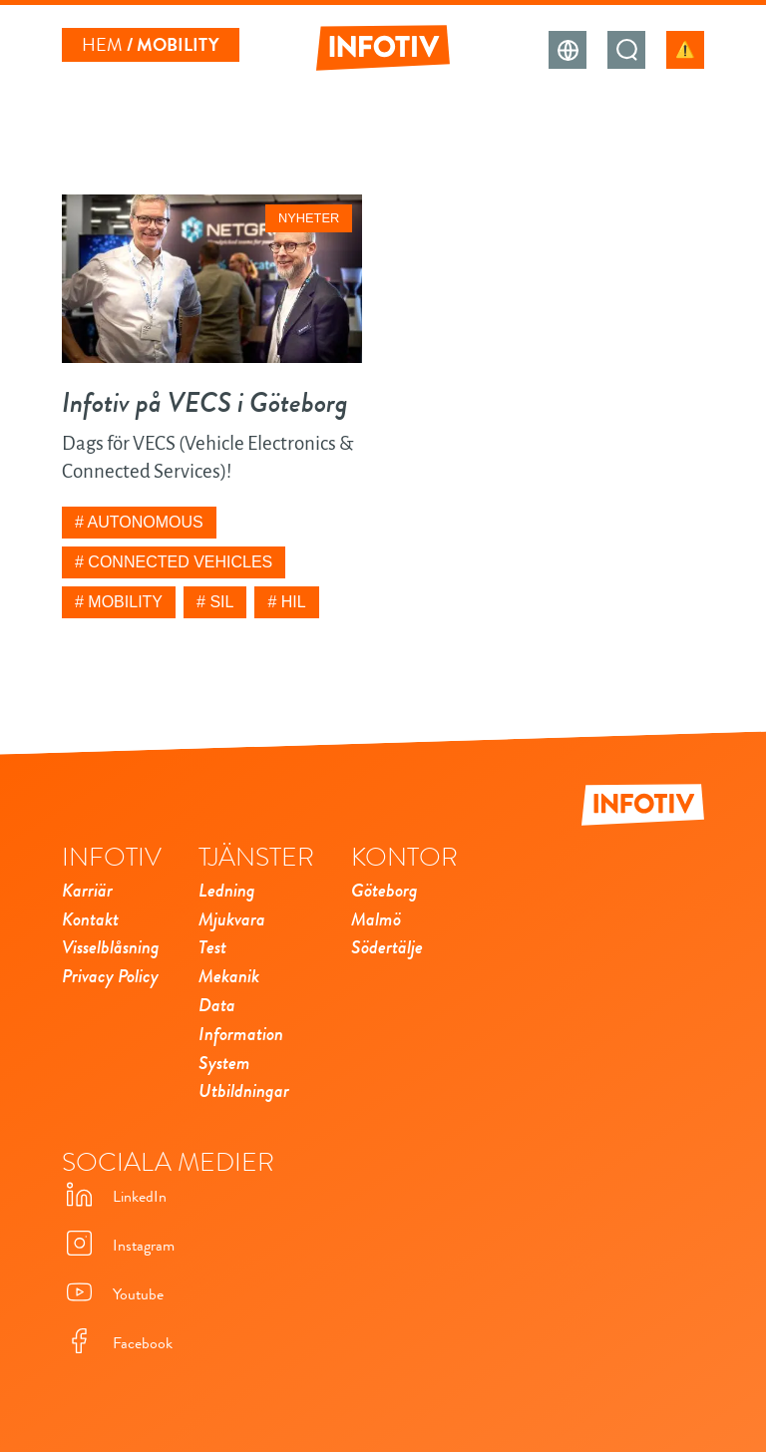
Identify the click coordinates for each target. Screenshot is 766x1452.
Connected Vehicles (180, 561)
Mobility (125, 601)
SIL (221, 601)
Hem (102, 45)
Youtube (113, 1293)
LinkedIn (114, 1196)
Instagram (118, 1245)
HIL (293, 601)
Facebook (117, 1342)
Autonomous (144, 522)
